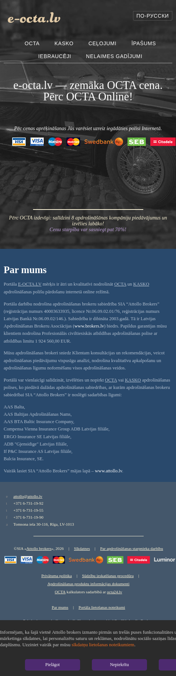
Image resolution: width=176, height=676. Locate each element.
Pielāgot (52, 664)
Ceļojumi (102, 43)
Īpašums (144, 43)
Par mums (60, 607)
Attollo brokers (38, 548)
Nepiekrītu (119, 664)
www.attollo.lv (108, 470)
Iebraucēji (54, 56)
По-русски (152, 16)
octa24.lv (114, 592)
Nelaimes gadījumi (114, 56)
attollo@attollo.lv (27, 496)
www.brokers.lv (89, 326)
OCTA (32, 43)
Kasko (63, 43)
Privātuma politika (56, 575)
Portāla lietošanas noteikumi (102, 607)
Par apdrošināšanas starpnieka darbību (131, 548)
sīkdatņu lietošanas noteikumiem (103, 644)
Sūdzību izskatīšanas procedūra (107, 575)
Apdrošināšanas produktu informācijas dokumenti (88, 584)
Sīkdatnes (82, 548)
